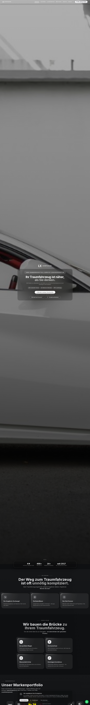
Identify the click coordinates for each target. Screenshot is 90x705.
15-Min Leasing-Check (81, 1)
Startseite (37, 1)
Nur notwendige (44, 700)
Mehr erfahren (65, 696)
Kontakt (70, 1)
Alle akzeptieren (23, 700)
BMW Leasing (58, 1)
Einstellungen (34, 700)
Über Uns (65, 1)
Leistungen (43, 1)
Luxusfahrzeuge (50, 1)
